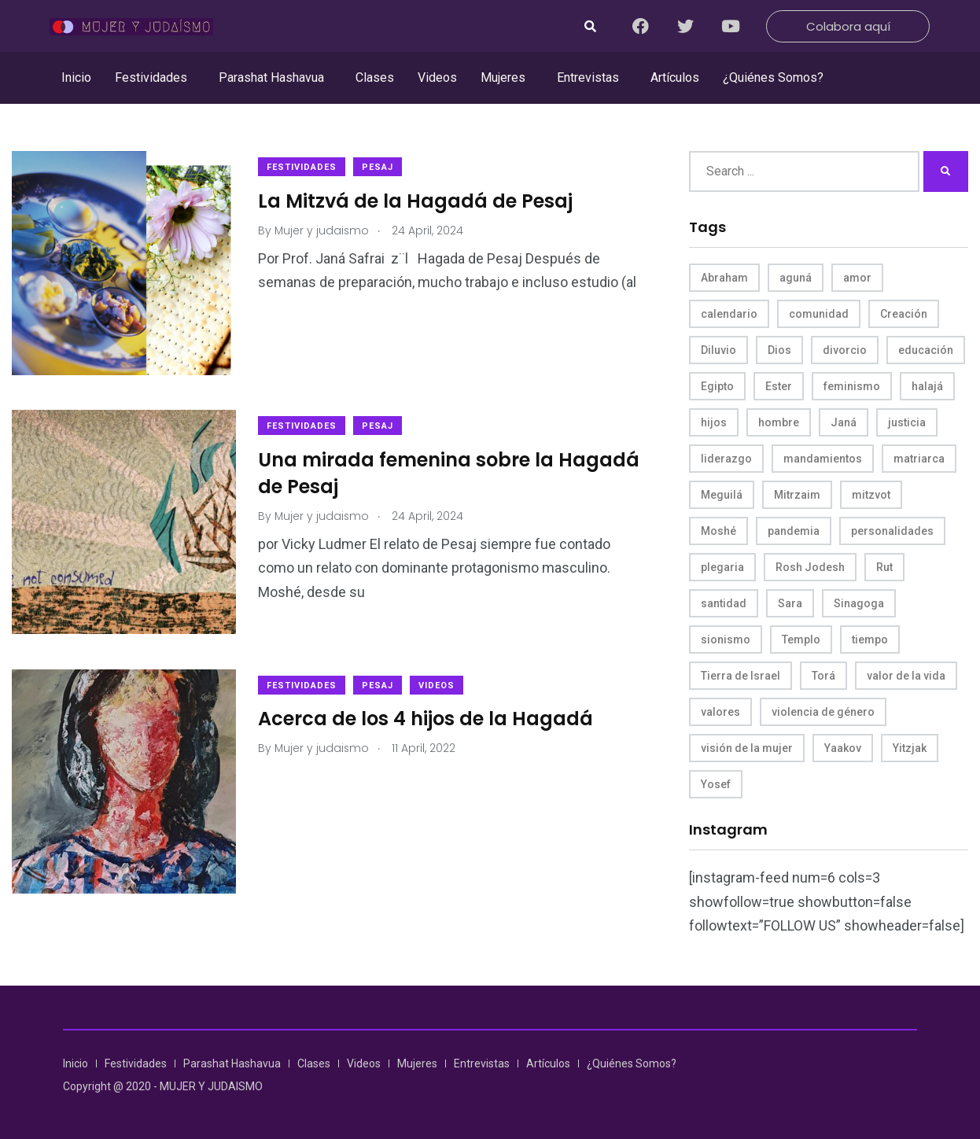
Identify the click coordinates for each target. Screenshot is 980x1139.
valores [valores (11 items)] (720, 712)
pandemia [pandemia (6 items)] (794, 531)
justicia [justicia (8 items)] (907, 422)
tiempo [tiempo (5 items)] (870, 639)
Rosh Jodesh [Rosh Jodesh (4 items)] (810, 567)
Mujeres (503, 77)
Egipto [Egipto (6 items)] (717, 386)
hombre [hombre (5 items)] (778, 422)
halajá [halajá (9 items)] (927, 386)
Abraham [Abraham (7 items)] (724, 277)
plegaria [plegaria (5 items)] (722, 567)
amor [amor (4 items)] (857, 277)
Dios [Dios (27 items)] (779, 350)
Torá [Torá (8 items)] (823, 675)
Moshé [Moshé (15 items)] (718, 531)
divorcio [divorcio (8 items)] (845, 350)
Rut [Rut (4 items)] (884, 567)
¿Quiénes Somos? (773, 77)
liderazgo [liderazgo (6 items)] (726, 458)
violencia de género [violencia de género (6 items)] (823, 712)
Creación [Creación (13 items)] (903, 314)
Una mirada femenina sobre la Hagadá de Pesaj (450, 471)
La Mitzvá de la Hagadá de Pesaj (417, 201)
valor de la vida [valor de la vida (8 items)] (906, 675)
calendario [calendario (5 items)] (729, 314)
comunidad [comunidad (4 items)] (819, 314)
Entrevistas (588, 77)
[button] (155, 78)
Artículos (674, 77)
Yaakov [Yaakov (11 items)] (842, 748)
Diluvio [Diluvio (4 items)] (718, 350)
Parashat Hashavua (271, 77)
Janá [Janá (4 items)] (844, 422)
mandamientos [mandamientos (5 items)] (822, 458)
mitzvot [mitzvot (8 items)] (871, 494)
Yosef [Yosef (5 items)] (716, 784)
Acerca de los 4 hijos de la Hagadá (427, 715)
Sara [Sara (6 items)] (790, 603)
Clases (375, 77)
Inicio (76, 77)
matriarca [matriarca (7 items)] (919, 458)
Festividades (151, 77)
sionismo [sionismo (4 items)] (725, 639)
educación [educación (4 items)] (925, 350)
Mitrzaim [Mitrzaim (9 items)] (797, 494)
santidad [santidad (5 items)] (723, 603)
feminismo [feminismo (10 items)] (851, 386)
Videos (437, 77)
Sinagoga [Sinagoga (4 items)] (859, 603)
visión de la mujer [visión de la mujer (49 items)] (747, 748)
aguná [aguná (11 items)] (795, 277)
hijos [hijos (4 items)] (714, 422)
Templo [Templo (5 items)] (801, 639)
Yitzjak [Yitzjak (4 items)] (910, 748)
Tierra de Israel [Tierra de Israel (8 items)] (740, 675)
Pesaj (379, 167)
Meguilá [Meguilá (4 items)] (721, 494)
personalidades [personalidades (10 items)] (892, 531)
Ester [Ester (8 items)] (778, 386)
